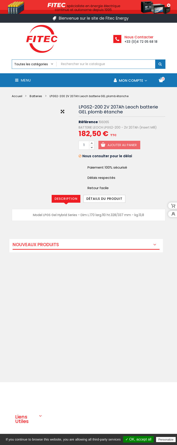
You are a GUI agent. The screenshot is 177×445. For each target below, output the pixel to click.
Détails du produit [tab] (104, 198)
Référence (88, 122)
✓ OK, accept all (138, 439)
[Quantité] (84, 145)
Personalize (165, 439)
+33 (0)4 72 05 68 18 (140, 41)
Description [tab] (66, 198)
